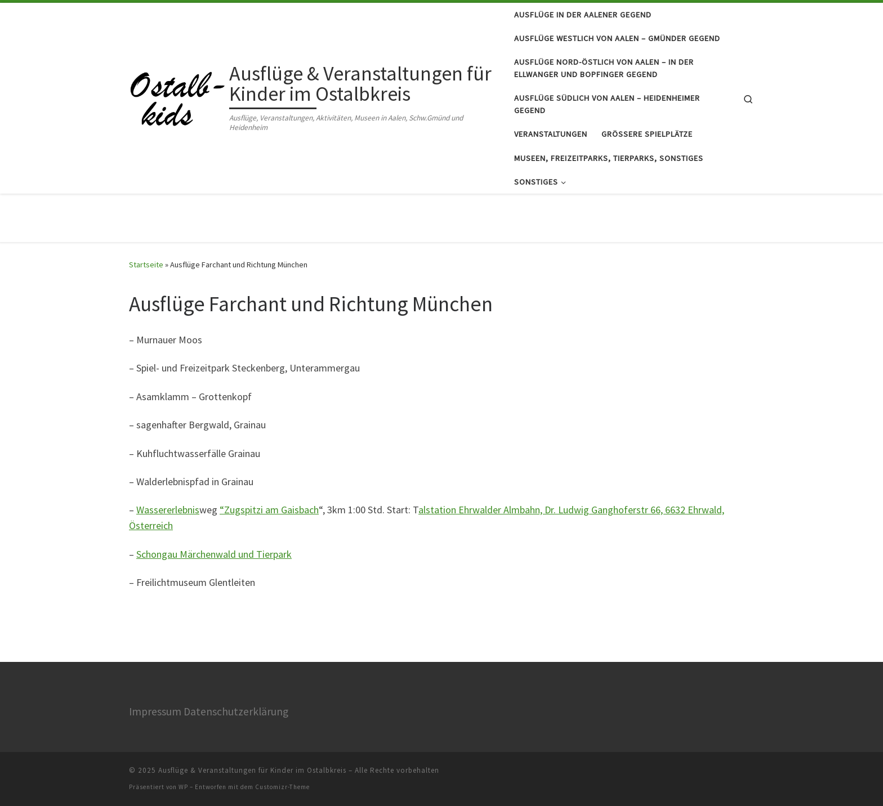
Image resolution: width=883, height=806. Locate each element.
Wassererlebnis (167, 509)
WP (183, 787)
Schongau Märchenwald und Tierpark (214, 554)
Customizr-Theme (282, 787)
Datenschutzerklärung (236, 711)
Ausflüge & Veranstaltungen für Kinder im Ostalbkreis (252, 770)
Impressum (155, 711)
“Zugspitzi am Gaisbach (269, 509)
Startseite (146, 264)
